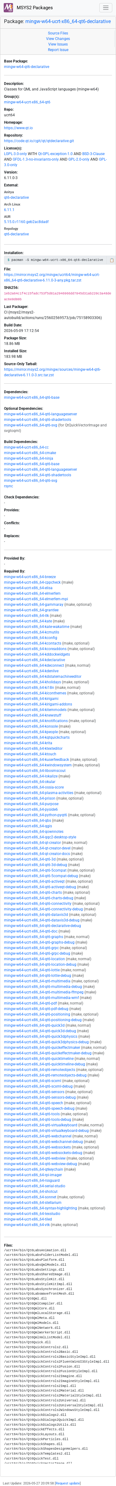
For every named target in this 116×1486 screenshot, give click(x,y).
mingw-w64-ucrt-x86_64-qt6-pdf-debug (36, 1009)
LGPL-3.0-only (15, 154)
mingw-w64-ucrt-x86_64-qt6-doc (31, 931)
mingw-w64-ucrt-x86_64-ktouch (30, 754)
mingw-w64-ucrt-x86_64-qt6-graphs (33, 937)
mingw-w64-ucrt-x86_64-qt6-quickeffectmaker (42, 1047)
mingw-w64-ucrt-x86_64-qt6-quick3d (34, 1025)
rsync (8, 486)
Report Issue (58, 50)
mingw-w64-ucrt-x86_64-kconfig (30, 638)
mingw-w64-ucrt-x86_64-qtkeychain (33, 1169)
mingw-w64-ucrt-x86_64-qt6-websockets (37, 1147)
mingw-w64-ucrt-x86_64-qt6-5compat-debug (41, 876)
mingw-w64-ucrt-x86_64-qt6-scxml (32, 1081)
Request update (68, 1483)
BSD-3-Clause (93, 154)
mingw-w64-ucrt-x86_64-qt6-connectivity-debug (43, 909)
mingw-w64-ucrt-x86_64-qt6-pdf (30, 1003)
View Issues (58, 44)
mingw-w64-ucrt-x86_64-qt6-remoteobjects (39, 1070)
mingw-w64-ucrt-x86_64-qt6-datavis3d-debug (41, 920)
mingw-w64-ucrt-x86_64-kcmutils (31, 632)
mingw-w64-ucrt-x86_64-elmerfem (32, 593)
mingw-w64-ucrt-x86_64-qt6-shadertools (37, 419)
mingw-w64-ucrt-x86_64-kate (28, 621)
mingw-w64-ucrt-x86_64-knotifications (36, 721)
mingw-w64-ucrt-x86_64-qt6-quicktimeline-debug (44, 1064)
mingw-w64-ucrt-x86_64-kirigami (31, 699)
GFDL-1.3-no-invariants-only (36, 159)
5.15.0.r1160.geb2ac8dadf (26, 222)
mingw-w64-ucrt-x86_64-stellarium (33, 1202)
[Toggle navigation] (106, 8)
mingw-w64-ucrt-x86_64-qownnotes (33, 831)
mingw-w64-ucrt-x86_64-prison (29, 798)
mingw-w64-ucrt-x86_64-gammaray (33, 604)
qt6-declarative (16, 197)
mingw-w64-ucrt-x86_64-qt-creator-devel (37, 848)
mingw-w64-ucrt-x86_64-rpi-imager (33, 1175)
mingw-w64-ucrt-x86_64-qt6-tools (32, 1114)
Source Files (58, 33)
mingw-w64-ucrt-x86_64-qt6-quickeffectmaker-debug (48, 1053)
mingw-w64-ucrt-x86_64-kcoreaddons (35, 649)
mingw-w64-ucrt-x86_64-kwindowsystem (38, 765)
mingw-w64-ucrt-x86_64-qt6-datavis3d (36, 915)
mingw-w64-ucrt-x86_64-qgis (28, 826)
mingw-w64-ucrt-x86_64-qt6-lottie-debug (37, 975)
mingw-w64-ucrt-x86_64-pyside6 (31, 809)
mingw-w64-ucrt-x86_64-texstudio (32, 1214)
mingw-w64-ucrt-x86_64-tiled (28, 1219)
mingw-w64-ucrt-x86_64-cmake (30, 453)
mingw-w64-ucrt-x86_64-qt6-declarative (68, 21)
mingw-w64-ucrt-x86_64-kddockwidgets (37, 654)
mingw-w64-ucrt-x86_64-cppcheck (32, 582)
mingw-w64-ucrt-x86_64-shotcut (31, 1191)
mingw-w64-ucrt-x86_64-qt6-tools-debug (37, 1119)
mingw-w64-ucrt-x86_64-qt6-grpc (31, 948)
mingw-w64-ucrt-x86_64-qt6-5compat (35, 870)
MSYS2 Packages (28, 7)
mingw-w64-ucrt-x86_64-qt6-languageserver (40, 414)
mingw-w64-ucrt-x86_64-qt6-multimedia (37, 981)
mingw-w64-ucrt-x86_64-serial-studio (34, 1186)
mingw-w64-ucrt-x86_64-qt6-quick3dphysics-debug (46, 1042)
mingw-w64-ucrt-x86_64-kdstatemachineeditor (42, 676)
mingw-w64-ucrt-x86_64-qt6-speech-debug (39, 1108)
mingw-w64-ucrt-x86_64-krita (28, 743)
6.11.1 (9, 210)
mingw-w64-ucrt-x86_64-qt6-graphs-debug (39, 942)
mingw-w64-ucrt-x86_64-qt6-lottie (32, 970)
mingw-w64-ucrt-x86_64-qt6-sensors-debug (40, 1097)
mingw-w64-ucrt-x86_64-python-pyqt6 (35, 815)
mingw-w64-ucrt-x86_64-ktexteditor (33, 748)
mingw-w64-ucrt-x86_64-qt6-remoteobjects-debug (45, 1075)
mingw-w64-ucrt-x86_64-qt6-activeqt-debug (40, 887)
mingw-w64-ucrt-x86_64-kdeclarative (34, 660)
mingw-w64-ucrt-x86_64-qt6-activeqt (34, 881)
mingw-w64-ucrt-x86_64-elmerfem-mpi (36, 599)
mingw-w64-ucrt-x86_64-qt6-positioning (37, 1014)
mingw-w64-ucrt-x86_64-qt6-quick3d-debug (40, 1031)
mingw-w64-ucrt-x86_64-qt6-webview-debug (40, 1164)
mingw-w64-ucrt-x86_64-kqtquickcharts (37, 737)
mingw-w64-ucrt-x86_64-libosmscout (35, 771)
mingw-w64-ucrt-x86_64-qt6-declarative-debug (42, 926)
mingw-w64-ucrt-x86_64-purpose (31, 804)
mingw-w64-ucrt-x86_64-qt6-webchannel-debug (43, 1142)
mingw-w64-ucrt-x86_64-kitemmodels (35, 710)
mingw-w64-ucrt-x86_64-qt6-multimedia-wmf (41, 998)
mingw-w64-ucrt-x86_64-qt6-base (31, 397)
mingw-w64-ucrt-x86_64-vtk (27, 1225)
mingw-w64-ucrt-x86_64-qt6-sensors (34, 1092)
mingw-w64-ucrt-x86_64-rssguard (32, 1180)
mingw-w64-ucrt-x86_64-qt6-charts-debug (38, 898)
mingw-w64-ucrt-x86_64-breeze (30, 577)
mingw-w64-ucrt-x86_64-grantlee (31, 610)
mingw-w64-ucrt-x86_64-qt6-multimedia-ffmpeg (44, 992)
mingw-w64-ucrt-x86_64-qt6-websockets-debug (43, 1153)
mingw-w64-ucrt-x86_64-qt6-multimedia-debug (43, 987)
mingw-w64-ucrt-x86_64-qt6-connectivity (37, 903)
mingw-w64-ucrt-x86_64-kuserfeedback (36, 759)
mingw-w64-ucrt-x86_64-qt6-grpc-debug (37, 953)
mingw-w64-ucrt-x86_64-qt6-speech (33, 1103)
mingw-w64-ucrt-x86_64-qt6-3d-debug (35, 865)
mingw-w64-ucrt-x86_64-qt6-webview (35, 1158)
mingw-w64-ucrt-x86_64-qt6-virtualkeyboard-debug (46, 1130)
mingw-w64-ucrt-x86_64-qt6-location (34, 959)
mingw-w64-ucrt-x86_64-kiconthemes (35, 693)
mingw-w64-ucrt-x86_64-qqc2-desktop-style (40, 837)
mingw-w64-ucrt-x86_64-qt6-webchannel (37, 1136)
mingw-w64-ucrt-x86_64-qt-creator (32, 843)
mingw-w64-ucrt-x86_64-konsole (31, 726)
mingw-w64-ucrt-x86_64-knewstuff (32, 715)
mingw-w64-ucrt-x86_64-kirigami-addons (38, 704)
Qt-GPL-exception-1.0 (55, 154)
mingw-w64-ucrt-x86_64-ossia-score (34, 787)
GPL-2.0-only (78, 159)
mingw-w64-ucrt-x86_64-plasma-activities (38, 793)
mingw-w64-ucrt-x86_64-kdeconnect (34, 665)
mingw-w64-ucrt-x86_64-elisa (28, 588)
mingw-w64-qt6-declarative (26, 67)
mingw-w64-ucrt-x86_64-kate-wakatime (36, 627)
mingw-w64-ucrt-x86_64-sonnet (30, 1197)
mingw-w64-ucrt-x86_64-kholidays (32, 682)
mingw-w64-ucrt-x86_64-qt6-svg (30, 425)
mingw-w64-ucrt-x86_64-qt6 (27, 102)
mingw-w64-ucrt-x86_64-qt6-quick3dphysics (40, 1036)
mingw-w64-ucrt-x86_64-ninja (28, 458)
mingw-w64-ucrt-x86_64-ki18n (29, 687)
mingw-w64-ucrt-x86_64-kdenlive (31, 671)
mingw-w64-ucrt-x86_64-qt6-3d (30, 859)
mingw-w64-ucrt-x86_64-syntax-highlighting (40, 1208)
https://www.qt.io (18, 128)
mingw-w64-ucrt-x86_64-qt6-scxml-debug (38, 1086)
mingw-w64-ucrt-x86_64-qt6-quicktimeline (39, 1059)
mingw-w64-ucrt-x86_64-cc (26, 447)
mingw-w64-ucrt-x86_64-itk (26, 615)
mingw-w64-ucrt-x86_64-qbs (27, 820)
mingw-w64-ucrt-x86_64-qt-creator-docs (37, 854)
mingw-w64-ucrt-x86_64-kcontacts (32, 643)
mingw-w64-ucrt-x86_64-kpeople (31, 732)
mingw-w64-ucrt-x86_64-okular (29, 782)
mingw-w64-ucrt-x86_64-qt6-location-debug (40, 964)
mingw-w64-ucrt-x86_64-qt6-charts (33, 892)
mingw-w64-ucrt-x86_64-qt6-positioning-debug (43, 1020)
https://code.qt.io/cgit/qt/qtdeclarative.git (39, 141)
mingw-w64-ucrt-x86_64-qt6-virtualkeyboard (40, 1125)
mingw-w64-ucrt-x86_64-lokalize (31, 776)
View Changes (58, 39)
